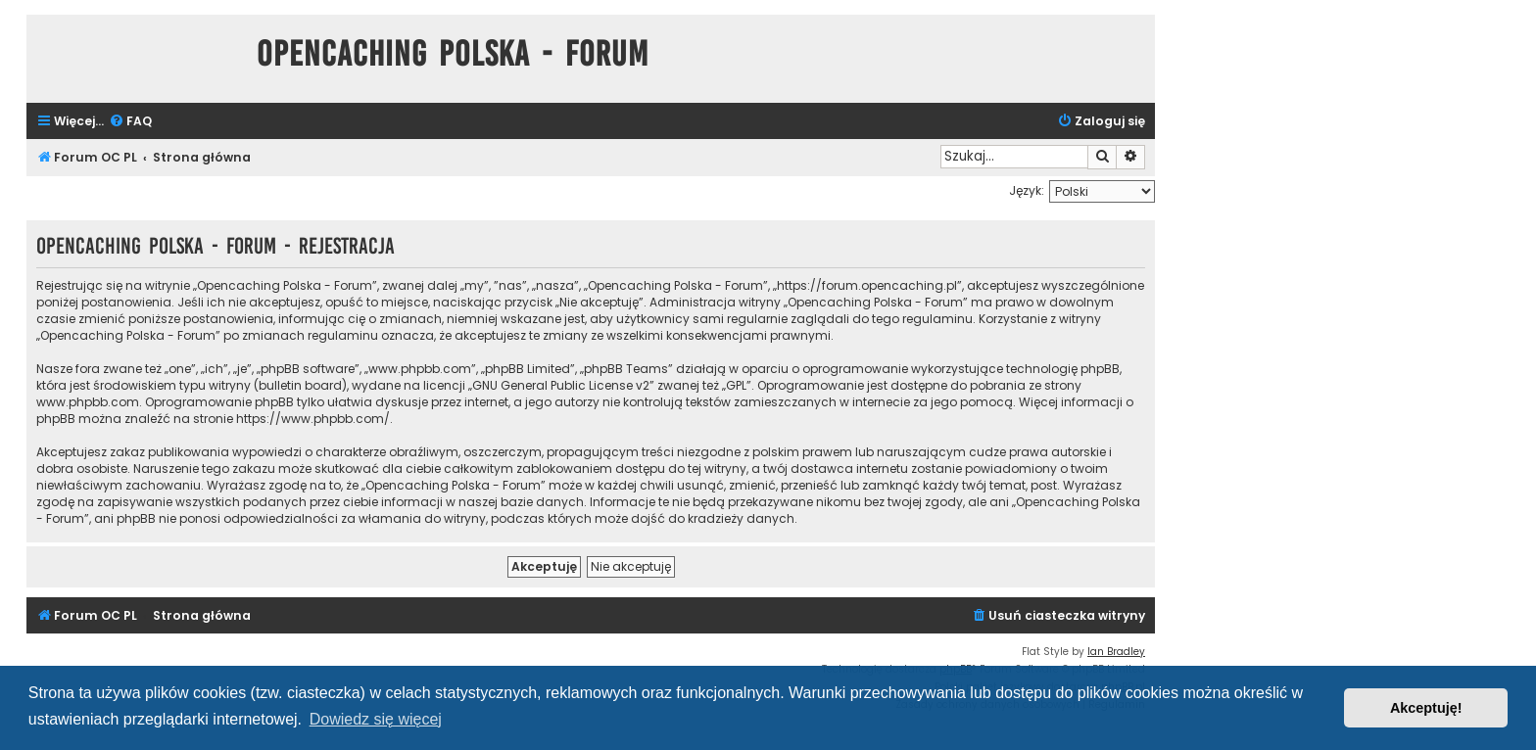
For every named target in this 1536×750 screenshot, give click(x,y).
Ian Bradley (1116, 651)
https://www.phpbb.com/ (313, 418)
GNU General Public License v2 (560, 385)
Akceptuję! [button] (1426, 708)
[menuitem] (130, 122)
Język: (1026, 190)
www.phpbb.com (87, 402)
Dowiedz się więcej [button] (376, 719)
